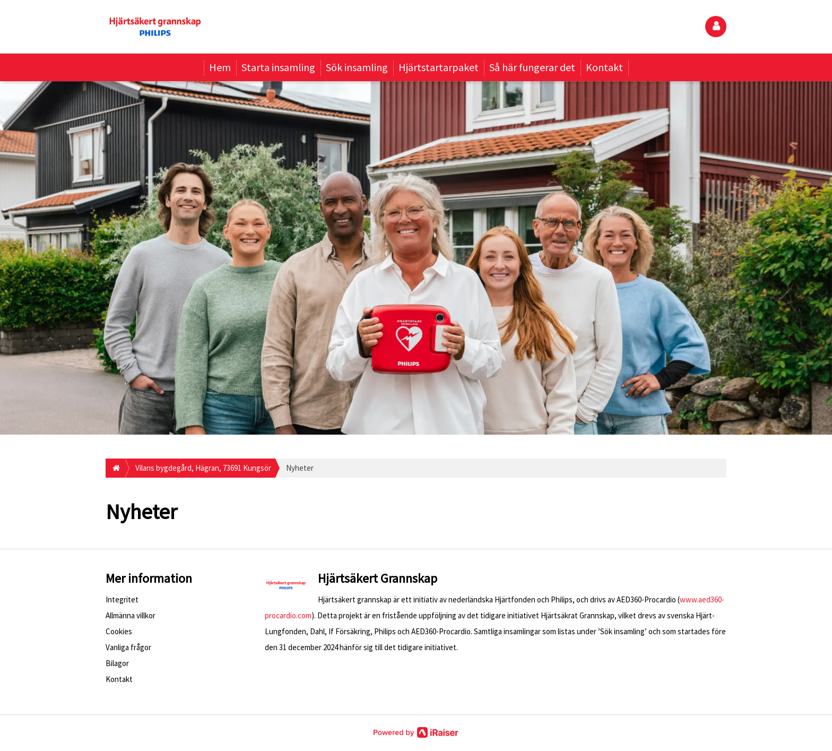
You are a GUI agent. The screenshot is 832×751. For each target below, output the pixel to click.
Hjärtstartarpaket (438, 67)
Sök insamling (357, 67)
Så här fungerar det (532, 67)
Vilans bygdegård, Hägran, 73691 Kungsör (203, 468)
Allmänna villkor (130, 615)
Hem (220, 67)
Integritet (122, 599)
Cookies (119, 631)
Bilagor (117, 663)
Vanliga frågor (128, 647)
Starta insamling (278, 67)
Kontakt (604, 67)
